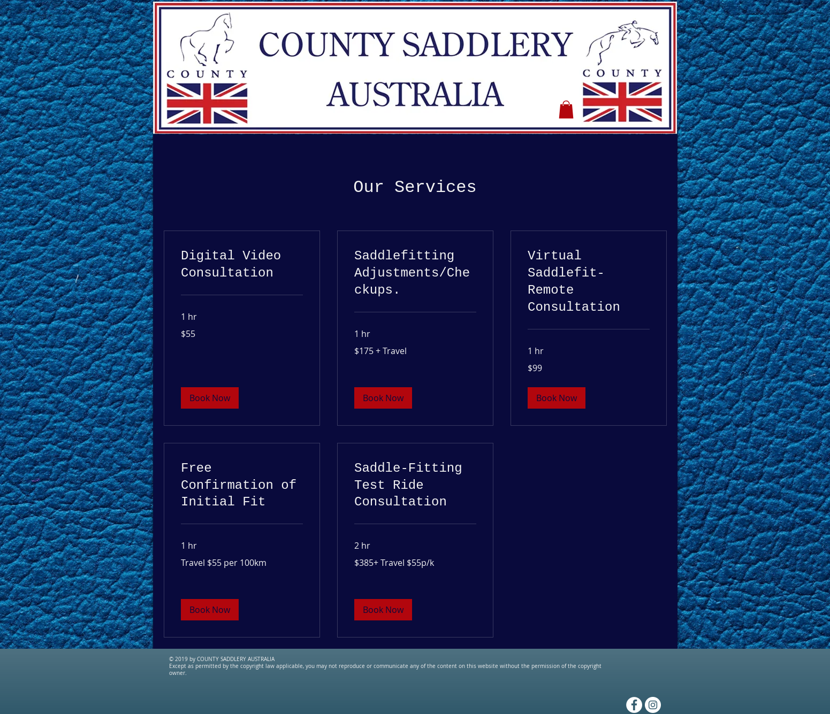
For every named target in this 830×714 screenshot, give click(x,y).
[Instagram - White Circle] (653, 705)
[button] (566, 109)
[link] (242, 265)
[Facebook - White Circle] (634, 705)
